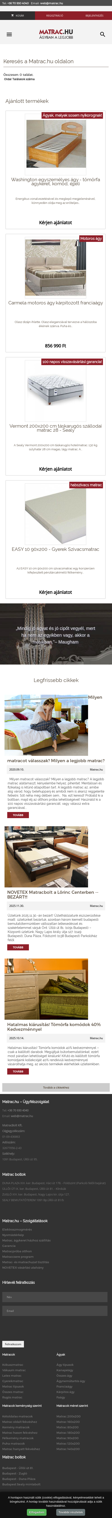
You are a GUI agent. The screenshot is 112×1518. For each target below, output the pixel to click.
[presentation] (36, 1328)
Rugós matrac (12, 1397)
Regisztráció (54, 15)
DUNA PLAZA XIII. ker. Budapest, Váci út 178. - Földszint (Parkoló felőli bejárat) (54, 1183)
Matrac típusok (13, 1386)
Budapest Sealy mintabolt (21, 1484)
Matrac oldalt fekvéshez (19, 1422)
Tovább (18, 815)
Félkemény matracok (18, 1438)
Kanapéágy (64, 1370)
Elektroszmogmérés (17, 1229)
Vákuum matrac (14, 1370)
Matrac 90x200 (67, 1438)
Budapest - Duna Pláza (18, 1479)
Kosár (17, 15)
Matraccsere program (18, 1256)
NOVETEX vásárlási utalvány (23, 1267)
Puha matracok (13, 1443)
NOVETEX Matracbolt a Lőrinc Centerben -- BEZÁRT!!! (52, 894)
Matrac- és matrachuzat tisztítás (25, 1262)
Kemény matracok (16, 1427)
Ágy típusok (65, 1364)
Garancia (9, 1246)
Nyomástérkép (13, 1235)
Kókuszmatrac (12, 1364)
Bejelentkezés (94, 15)
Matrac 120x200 (68, 1443)
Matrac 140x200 (68, 1449)
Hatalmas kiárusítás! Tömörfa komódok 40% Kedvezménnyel (54, 1027)
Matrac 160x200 (68, 1422)
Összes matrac (12, 1392)
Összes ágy (64, 1375)
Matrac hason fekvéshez (19, 1432)
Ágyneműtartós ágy (70, 1381)
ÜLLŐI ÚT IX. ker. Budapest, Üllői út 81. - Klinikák (34, 1189)
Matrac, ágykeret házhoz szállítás (26, 1240)
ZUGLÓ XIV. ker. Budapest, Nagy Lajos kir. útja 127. (36, 1194)
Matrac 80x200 (67, 1427)
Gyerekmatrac (12, 1381)
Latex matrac (11, 1375)
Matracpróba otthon (17, 1251)
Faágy (60, 1397)
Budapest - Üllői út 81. (17, 1468)
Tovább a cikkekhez (56, 1087)
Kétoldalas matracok (17, 1416)
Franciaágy (64, 1386)
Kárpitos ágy (65, 1392)
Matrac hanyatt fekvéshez (21, 1449)
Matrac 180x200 (68, 1432)
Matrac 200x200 (68, 1416)
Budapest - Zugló (14, 1473)
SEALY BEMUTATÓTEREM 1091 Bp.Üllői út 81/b (33, 1200)
